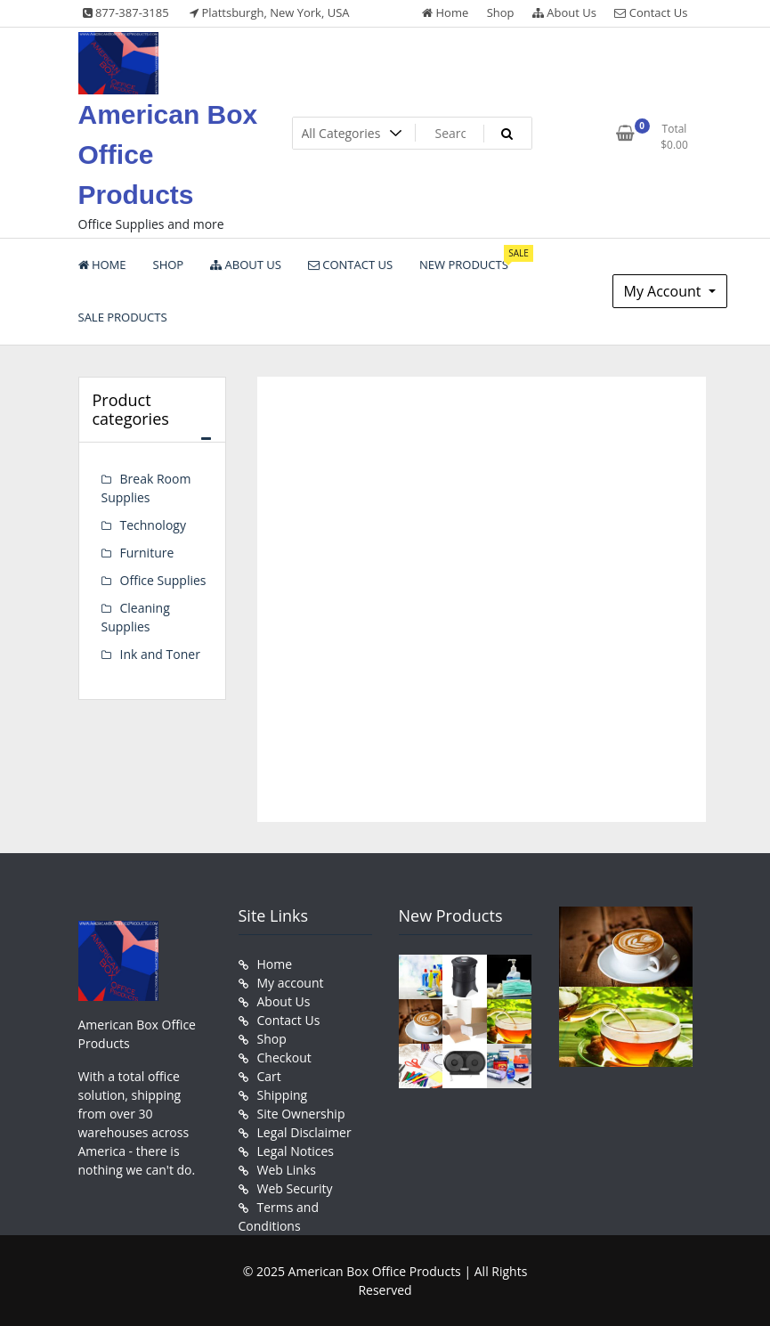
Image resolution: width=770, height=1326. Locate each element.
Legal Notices (295, 1151)
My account (290, 982)
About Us (564, 12)
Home (445, 12)
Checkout (284, 1057)
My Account (664, 291)
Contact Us (650, 12)
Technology (153, 525)
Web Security (295, 1188)
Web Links (286, 1169)
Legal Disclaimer (304, 1132)
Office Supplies (163, 580)
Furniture (147, 552)
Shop (501, 12)
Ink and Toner (160, 654)
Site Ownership (301, 1113)
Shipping (282, 1094)
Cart (269, 1076)
